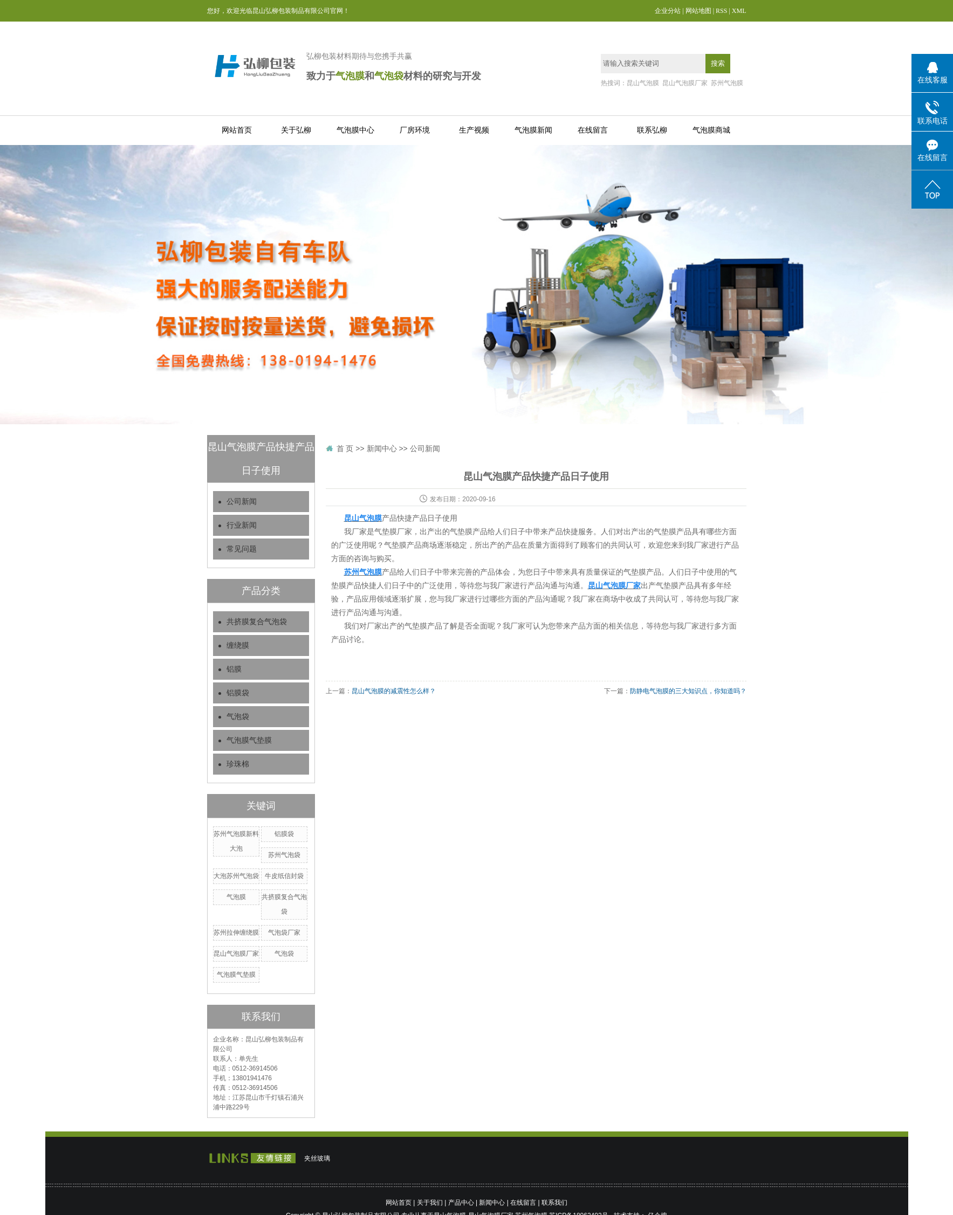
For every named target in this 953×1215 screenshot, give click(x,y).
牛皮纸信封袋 (284, 876)
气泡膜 (236, 897)
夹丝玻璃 (317, 1158)
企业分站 (668, 11)
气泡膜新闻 (533, 130)
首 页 (345, 448)
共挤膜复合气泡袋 (257, 622)
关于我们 (430, 1202)
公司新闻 (242, 502)
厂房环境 (415, 130)
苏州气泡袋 (284, 855)
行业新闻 (242, 525)
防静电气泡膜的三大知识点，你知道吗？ (688, 691)
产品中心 (461, 1202)
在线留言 (593, 130)
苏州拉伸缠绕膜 (236, 932)
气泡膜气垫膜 (249, 740)
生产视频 (474, 130)
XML (739, 11)
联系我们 (554, 1202)
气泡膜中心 (355, 130)
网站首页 (237, 130)
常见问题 (242, 549)
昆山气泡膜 (643, 83)
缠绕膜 (238, 645)
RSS (721, 11)
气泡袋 (238, 717)
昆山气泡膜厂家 (685, 83)
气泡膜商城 (711, 130)
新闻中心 (382, 448)
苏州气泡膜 (727, 83)
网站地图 (698, 11)
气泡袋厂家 (284, 932)
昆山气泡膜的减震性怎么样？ (394, 691)
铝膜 (234, 669)
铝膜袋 (238, 693)
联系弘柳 (652, 130)
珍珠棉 (238, 764)
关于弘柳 (296, 130)
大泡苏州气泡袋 (236, 876)
